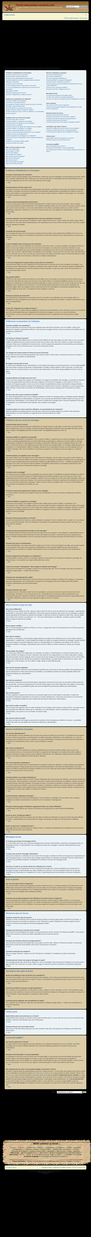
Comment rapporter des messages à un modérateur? (21, 135)
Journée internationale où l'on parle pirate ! (65, 1153)
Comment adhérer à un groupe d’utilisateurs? (59, 80)
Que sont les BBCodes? (12, 149)
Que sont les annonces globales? (15, 156)
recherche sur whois (41, 1073)
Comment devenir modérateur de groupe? (58, 82)
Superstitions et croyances (55, 1147)
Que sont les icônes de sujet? (14, 163)
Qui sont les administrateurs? (54, 74)
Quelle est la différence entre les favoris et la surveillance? (62, 128)
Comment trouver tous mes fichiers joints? (58, 140)
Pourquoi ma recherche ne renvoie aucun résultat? (60, 116)
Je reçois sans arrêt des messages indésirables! (60, 97)
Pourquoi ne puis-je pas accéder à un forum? (19, 130)
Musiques (51, 1151)
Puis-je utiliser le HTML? (13, 151)
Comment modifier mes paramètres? (16, 100)
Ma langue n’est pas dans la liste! (15, 106)
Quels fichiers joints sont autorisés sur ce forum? (60, 138)
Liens (78, 1151)
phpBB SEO (45, 1173)
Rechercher (78, 1154)
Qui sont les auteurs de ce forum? (56, 146)
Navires (40, 1147)
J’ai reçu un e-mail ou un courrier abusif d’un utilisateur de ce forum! (65, 99)
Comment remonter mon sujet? (15, 143)
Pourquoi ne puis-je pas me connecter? (17, 74)
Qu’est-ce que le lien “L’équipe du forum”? (58, 89)
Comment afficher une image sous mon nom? (19, 108)
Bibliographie (54, 1161)
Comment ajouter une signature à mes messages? (20, 123)
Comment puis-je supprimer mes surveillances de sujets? (62, 132)
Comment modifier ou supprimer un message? (19, 121)
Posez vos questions (41, 1154)
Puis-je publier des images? (14, 154)
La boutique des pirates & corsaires (53, 1156)
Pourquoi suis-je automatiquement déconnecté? (19, 78)
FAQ (67, 18)
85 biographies (17, 1149)
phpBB (38, 1170)
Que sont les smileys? (12, 152)
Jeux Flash (43, 1153)
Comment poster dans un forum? (15, 119)
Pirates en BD (45, 1149)
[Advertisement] (27, 43)
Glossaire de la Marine (20, 1151)
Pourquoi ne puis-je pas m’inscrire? (16, 92)
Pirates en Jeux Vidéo (38, 1151)
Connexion (84, 18)
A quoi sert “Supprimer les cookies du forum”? (19, 94)
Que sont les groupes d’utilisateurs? (56, 78)
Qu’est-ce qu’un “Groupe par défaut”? (57, 87)
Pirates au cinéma (31, 1149)
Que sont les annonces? (13, 158)
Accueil (13, 1147)
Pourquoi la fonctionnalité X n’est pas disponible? (60, 147)
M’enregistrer (75, 18)
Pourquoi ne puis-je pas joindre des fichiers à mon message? (23, 132)
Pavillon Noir (31, 1147)
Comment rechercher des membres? (56, 120)
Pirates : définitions (74, 1147)
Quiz (28, 1154)
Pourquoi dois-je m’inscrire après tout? (17, 76)
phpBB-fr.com (49, 1172)
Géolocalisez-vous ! (30, 1153)
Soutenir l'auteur (66, 1161)
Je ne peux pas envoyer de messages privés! (59, 95)
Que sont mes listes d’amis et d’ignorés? (57, 105)
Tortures (76, 1149)
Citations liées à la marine (61, 1149)
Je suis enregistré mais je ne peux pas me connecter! (21, 85)
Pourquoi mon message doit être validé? (17, 141)
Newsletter (69, 1154)
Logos (69, 1151)
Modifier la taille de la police (86, 14)
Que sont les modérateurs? (54, 76)
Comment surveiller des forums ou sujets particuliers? (61, 130)
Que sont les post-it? (12, 160)
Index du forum (10, 15)
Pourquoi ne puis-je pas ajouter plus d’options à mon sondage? (24, 126)
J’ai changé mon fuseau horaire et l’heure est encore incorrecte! (24, 104)
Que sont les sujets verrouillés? (15, 161)
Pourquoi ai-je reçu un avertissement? (16, 134)
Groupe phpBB (67, 1044)
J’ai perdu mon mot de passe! (14, 83)
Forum (22, 1154)
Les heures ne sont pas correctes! (15, 102)
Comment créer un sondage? (14, 125)
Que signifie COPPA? (12, 91)
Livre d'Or (56, 1154)
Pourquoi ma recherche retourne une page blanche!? (61, 118)
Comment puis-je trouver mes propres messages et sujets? (63, 122)
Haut (9, 182)
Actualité (21, 1147)
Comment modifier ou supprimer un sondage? (19, 128)
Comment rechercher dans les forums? (57, 115)
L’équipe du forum (47, 1167)
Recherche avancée (82, 8)
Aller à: (54, 1092)
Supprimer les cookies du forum (62, 1167)
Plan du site (61, 1151)
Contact (76, 1161)
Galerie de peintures (40, 1161)
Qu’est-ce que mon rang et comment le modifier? (20, 109)
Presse (29, 1161)
